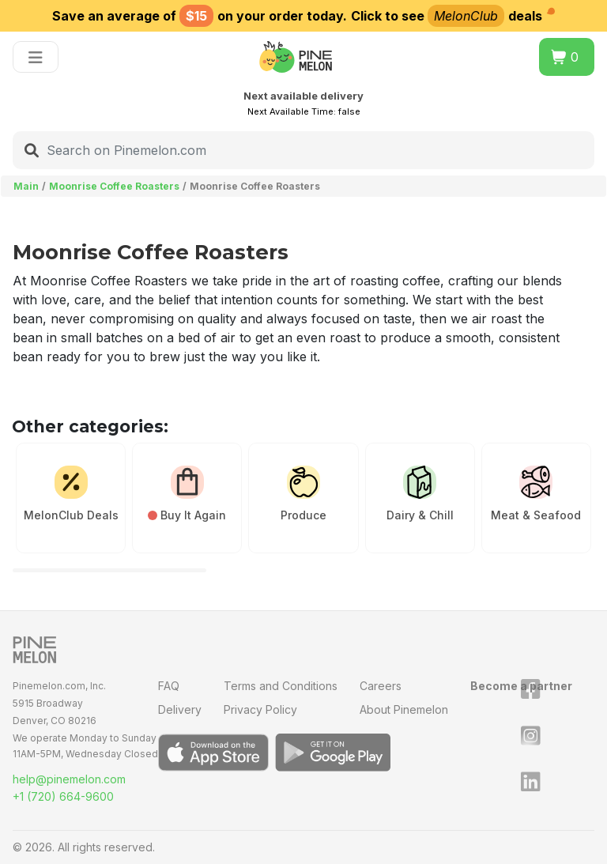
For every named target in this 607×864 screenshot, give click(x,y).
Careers (381, 685)
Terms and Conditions (280, 685)
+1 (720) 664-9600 (63, 796)
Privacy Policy (260, 709)
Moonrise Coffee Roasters (114, 186)
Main (26, 186)
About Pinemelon (404, 709)
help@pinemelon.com (69, 779)
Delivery (180, 709)
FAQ (168, 685)
